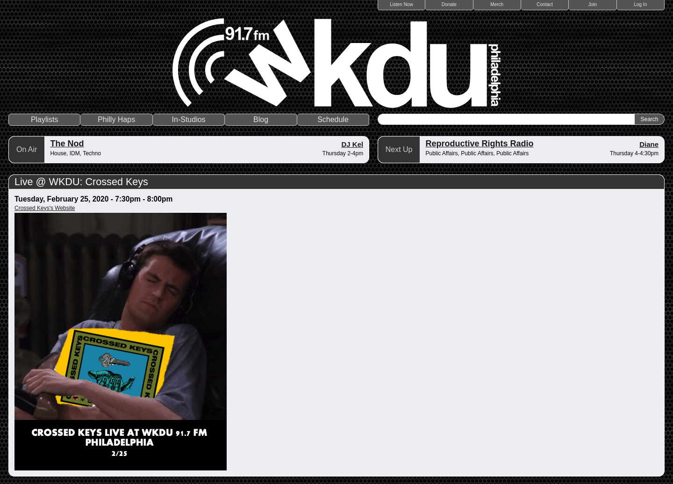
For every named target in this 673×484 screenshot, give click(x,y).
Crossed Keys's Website (44, 208)
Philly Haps (116, 119)
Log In (640, 4)
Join (592, 4)
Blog (260, 119)
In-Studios (189, 119)
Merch (496, 4)
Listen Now (401, 4)
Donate (449, 4)
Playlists (44, 119)
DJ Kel (353, 144)
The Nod (67, 143)
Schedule (333, 119)
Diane (649, 144)
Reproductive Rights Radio (479, 143)
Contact (544, 4)
